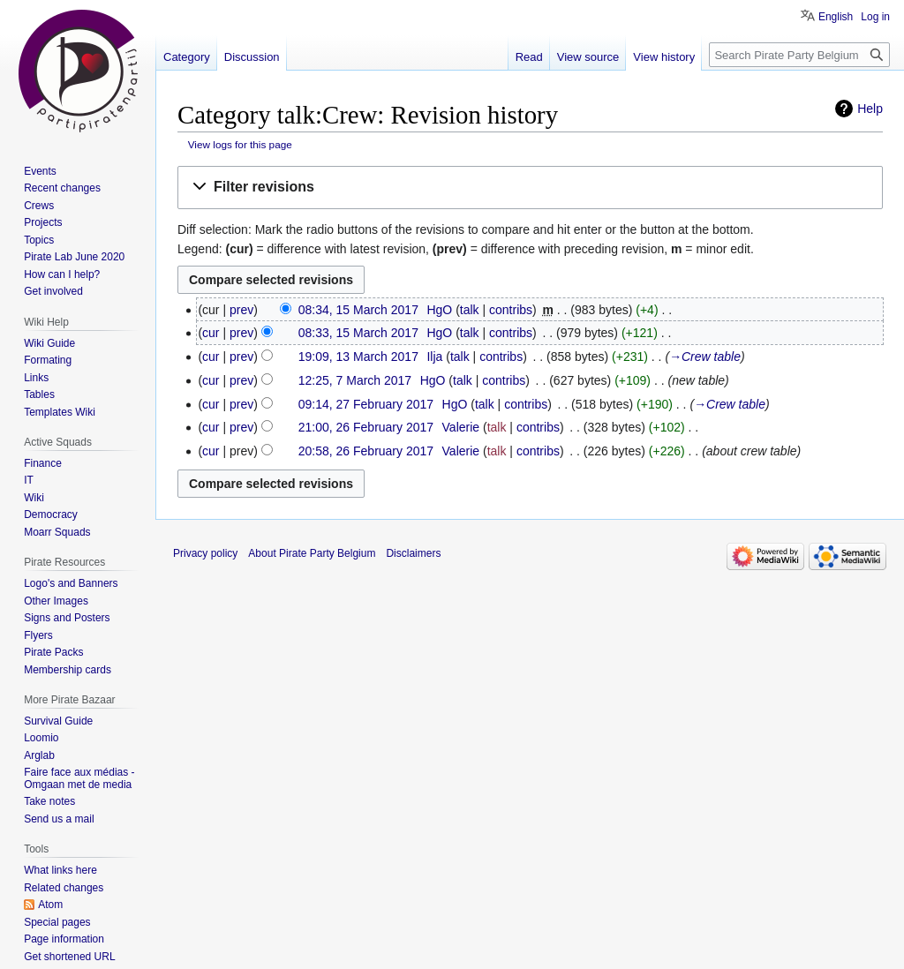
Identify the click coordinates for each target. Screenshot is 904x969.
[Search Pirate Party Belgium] (799, 54)
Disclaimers (413, 553)
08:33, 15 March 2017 (358, 333)
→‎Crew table (705, 356)
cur (210, 333)
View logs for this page (240, 144)
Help (870, 108)
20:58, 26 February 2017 (365, 451)
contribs (510, 310)
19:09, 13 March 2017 (358, 356)
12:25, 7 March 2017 (354, 380)
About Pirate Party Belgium (311, 553)
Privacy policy (205, 553)
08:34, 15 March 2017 (358, 310)
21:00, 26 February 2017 (365, 427)
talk (469, 310)
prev (241, 310)
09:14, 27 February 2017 (365, 404)
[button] (530, 187)
